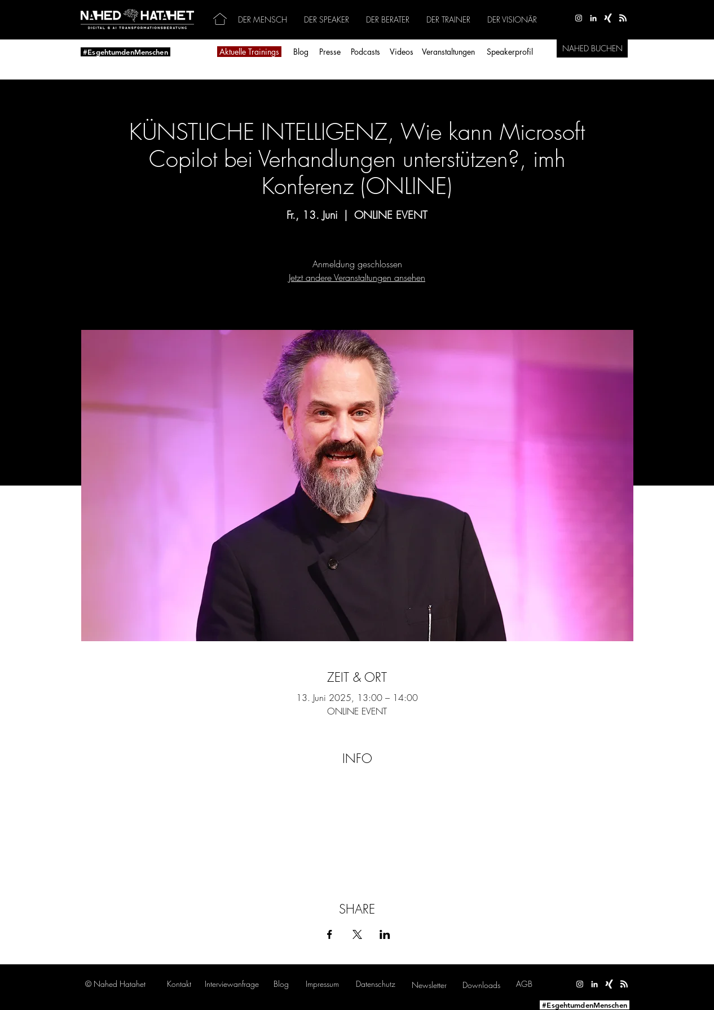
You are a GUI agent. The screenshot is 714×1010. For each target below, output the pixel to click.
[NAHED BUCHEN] (592, 48)
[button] (232, 983)
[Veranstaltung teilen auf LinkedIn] (385, 934)
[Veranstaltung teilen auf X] (357, 934)
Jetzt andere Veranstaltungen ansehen (357, 277)
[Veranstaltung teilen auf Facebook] (329, 934)
